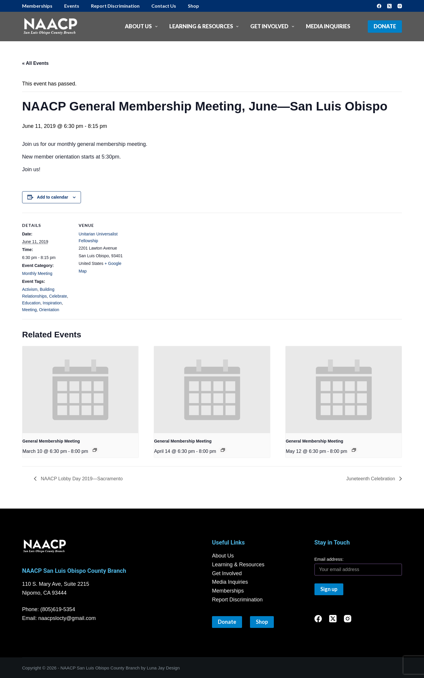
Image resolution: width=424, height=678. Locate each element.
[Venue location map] (166, 253)
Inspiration (52, 303)
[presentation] (80, 389)
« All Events (35, 63)
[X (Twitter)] (389, 6)
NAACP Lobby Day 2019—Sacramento (81, 478)
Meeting (29, 309)
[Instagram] (400, 6)
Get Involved (273, 26)
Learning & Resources (205, 26)
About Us (142, 26)
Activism (29, 289)
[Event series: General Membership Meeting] (95, 450)
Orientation (49, 309)
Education (31, 303)
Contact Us (163, 6)
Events (71, 6)
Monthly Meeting (37, 273)
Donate (385, 26)
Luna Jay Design (163, 667)
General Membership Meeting (51, 441)
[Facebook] (379, 6)
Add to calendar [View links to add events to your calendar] (52, 197)
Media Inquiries (328, 26)
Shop (193, 6)
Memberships (37, 6)
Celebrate (58, 296)
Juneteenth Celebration (371, 478)
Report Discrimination (115, 6)
